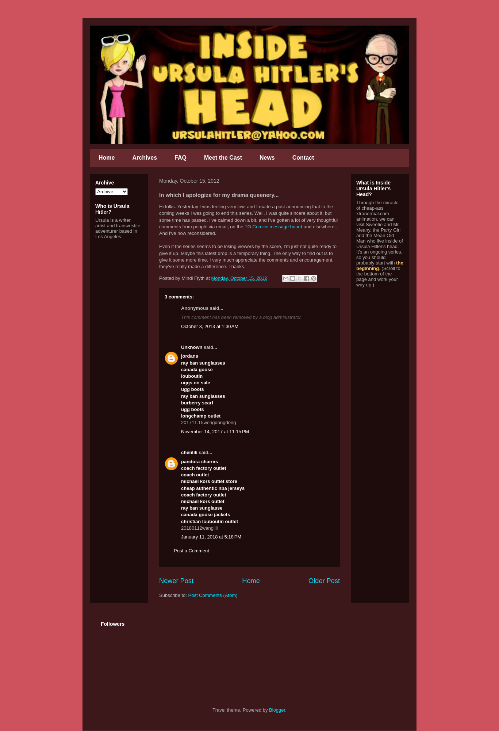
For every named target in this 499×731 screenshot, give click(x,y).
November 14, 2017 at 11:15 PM (215, 431)
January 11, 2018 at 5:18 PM (211, 537)
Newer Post (176, 581)
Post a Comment (191, 550)
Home (107, 158)
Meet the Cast (223, 158)
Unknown (192, 347)
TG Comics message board (273, 226)
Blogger (277, 710)
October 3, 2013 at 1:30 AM (209, 326)
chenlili (189, 452)
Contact (303, 158)
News (267, 158)
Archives (144, 158)
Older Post (324, 581)
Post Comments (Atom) (213, 595)
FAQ (180, 158)
